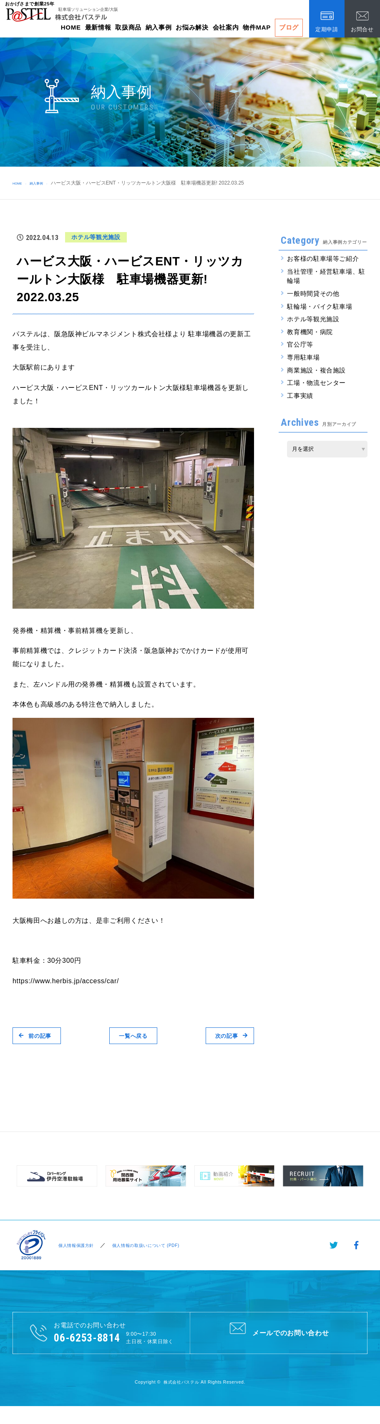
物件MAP (257, 27)
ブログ (289, 27)
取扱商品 (128, 27)
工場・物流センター (316, 382)
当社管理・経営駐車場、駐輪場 (326, 276)
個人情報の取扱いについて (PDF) (155, 1245)
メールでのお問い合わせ (278, 1332)
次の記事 (225, 1035)
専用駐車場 (303, 357)
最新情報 (98, 27)
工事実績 (300, 395)
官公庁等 (300, 344)
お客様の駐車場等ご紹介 (323, 258)
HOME (71, 27)
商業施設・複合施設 (316, 370)
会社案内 (226, 27)
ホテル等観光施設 (313, 318)
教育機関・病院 (310, 331)
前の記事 (41, 1035)
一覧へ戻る (133, 1035)
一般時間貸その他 (313, 293)
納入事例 (159, 27)
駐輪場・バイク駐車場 (319, 306)
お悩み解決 (192, 27)
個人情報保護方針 (75, 1245)
